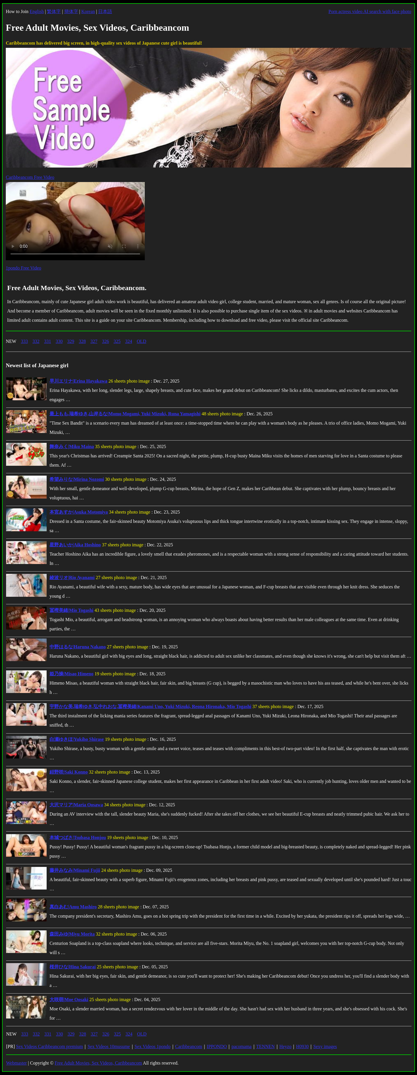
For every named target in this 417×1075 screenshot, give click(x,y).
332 (35, 341)
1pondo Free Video (23, 267)
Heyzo (285, 1046)
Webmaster (16, 1063)
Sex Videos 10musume (108, 1046)
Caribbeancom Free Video (30, 177)
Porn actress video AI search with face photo (369, 11)
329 (70, 341)
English (37, 11)
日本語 (105, 11)
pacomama (241, 1046)
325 (117, 341)
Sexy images (325, 1046)
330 (59, 341)
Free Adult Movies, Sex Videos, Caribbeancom (98, 1063)
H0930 (302, 1046)
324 (128, 341)
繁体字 (54, 11)
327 (93, 341)
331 (47, 341)
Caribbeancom (188, 1046)
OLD (141, 341)
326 (105, 341)
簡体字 (71, 11)
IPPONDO (217, 1046)
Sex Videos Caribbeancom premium (49, 1046)
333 (24, 341)
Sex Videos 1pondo (153, 1046)
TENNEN (265, 1046)
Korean (88, 11)
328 (82, 341)
